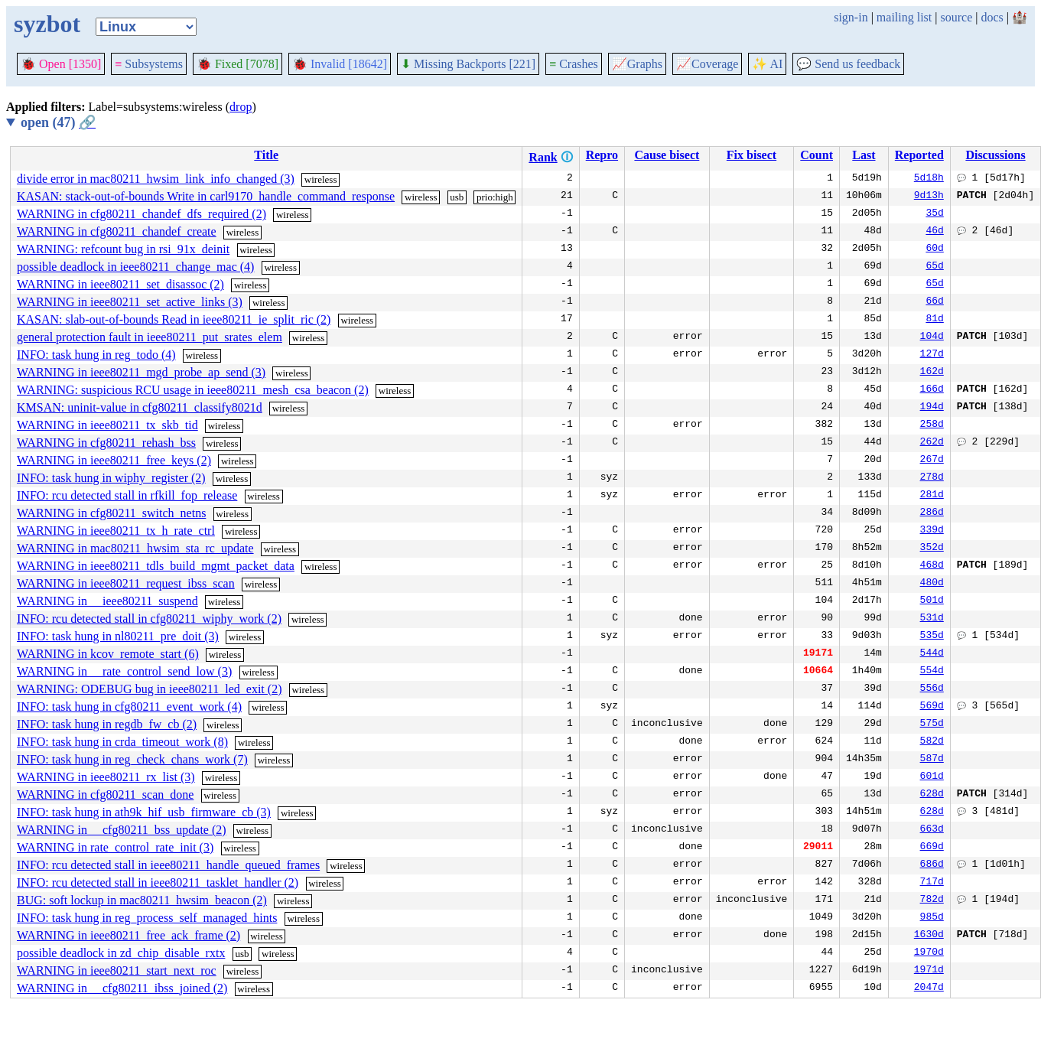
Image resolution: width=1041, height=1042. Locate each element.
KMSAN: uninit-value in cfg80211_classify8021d (139, 407)
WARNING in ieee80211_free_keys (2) (114, 460)
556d (932, 689)
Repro (602, 154)
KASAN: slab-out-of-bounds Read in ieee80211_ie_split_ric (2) (173, 319)
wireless (320, 179)
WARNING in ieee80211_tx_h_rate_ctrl (116, 530)
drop (240, 106)
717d (932, 883)
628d (932, 795)
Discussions (995, 154)
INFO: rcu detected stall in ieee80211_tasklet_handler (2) (157, 882)
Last (863, 154)
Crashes (573, 63)
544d (932, 654)
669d (932, 848)
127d (932, 355)
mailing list (904, 17)
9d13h (929, 197)
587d (932, 760)
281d (932, 496)
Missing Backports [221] (468, 63)
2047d (929, 988)
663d (932, 830)
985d (932, 918)
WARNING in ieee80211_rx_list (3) (106, 776)
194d (932, 408)
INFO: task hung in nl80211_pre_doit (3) (118, 636)
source (957, 17)
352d (932, 548)
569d (932, 707)
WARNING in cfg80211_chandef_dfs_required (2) (141, 213)
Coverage (707, 63)
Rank (543, 157)
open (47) (58, 122)
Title (266, 154)
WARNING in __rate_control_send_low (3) (124, 671)
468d (932, 566)
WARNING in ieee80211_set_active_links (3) (129, 301)
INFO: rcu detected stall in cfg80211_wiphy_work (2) (149, 618)
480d (932, 584)
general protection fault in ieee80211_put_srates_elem (149, 337)
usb (457, 197)
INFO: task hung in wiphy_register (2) (111, 477)
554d (932, 672)
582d (932, 742)
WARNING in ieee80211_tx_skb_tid (107, 424)
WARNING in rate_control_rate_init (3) (115, 847)
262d (932, 443)
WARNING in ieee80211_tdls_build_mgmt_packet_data (155, 565)
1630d (929, 936)
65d (934, 267)
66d (934, 302)
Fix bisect (751, 154)
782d (932, 900)
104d (932, 337)
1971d (929, 971)
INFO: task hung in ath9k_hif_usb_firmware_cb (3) (144, 812)
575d (932, 724)
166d (932, 390)
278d (932, 478)
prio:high (495, 197)
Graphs (637, 63)
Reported (919, 154)
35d (934, 214)
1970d (929, 953)
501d (932, 601)
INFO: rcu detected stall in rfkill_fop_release (127, 495)
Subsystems (149, 63)
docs (992, 17)
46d (934, 232)
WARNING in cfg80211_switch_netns (111, 512)
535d (932, 636)
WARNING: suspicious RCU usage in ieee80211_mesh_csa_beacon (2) (193, 389)
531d (932, 619)
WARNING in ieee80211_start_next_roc (116, 970)
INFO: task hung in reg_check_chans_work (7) (132, 759)
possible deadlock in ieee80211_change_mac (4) (135, 266)
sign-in (850, 17)
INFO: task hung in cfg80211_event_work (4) (129, 706)
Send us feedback (848, 63)
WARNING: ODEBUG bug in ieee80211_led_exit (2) (149, 688)
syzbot (47, 23)
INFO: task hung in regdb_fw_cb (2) (107, 724)
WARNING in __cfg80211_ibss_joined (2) (122, 988)
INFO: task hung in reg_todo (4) (96, 354)
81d (934, 320)
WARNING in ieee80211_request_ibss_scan (126, 583)
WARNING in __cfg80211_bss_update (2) (121, 829)
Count (816, 154)
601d (932, 777)
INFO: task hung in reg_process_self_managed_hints (147, 917)
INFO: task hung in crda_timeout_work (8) (122, 741)
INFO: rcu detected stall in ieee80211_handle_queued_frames (168, 864)
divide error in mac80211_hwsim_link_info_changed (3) (155, 178)
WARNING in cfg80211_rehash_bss (106, 442)
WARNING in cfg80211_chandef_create (116, 231)
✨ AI (767, 63)
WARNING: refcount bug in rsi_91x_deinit (123, 249)
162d (932, 372)
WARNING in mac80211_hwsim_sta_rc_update (135, 548)
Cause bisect (666, 154)
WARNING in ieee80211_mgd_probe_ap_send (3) (141, 372)
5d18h (929, 179)
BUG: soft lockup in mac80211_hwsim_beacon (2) (142, 900)
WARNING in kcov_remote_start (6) (108, 653)
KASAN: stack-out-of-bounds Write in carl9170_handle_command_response (206, 196)
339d (932, 531)
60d (934, 249)
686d (932, 865)
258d (932, 425)
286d (932, 513)
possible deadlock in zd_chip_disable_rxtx (121, 952)
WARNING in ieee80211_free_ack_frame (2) (128, 935)
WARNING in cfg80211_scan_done (105, 794)
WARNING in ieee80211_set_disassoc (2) (120, 284)
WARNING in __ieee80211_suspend (107, 600)
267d (932, 460)
